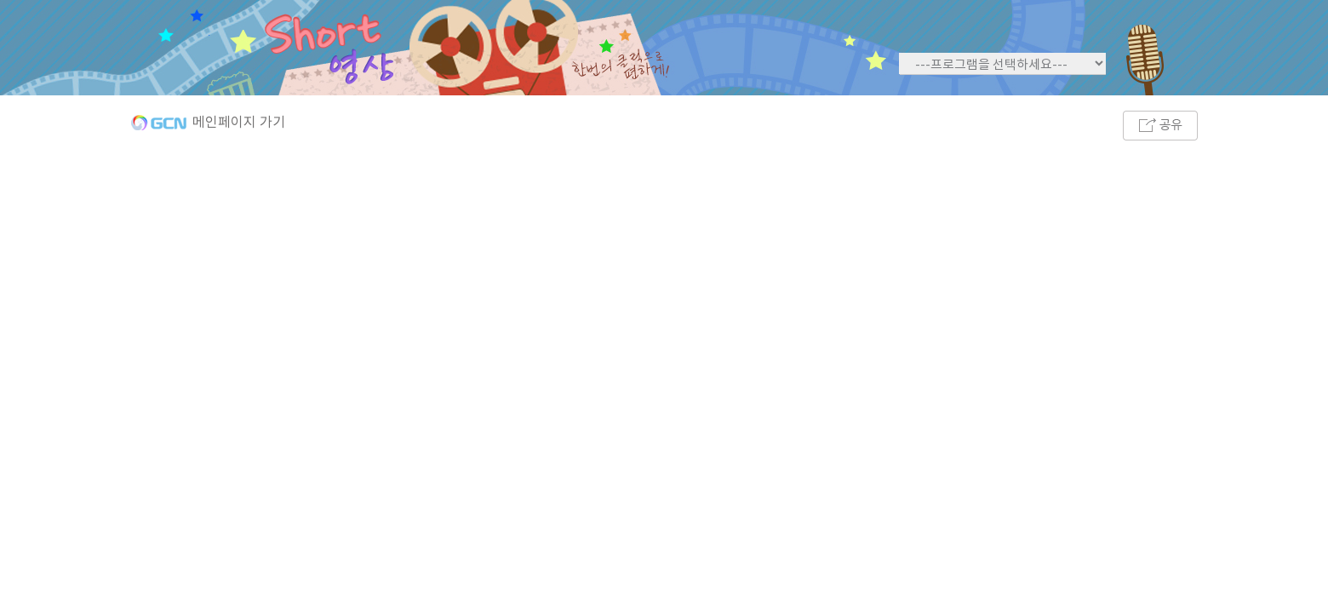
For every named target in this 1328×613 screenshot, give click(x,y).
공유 (1160, 125)
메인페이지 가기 (238, 122)
